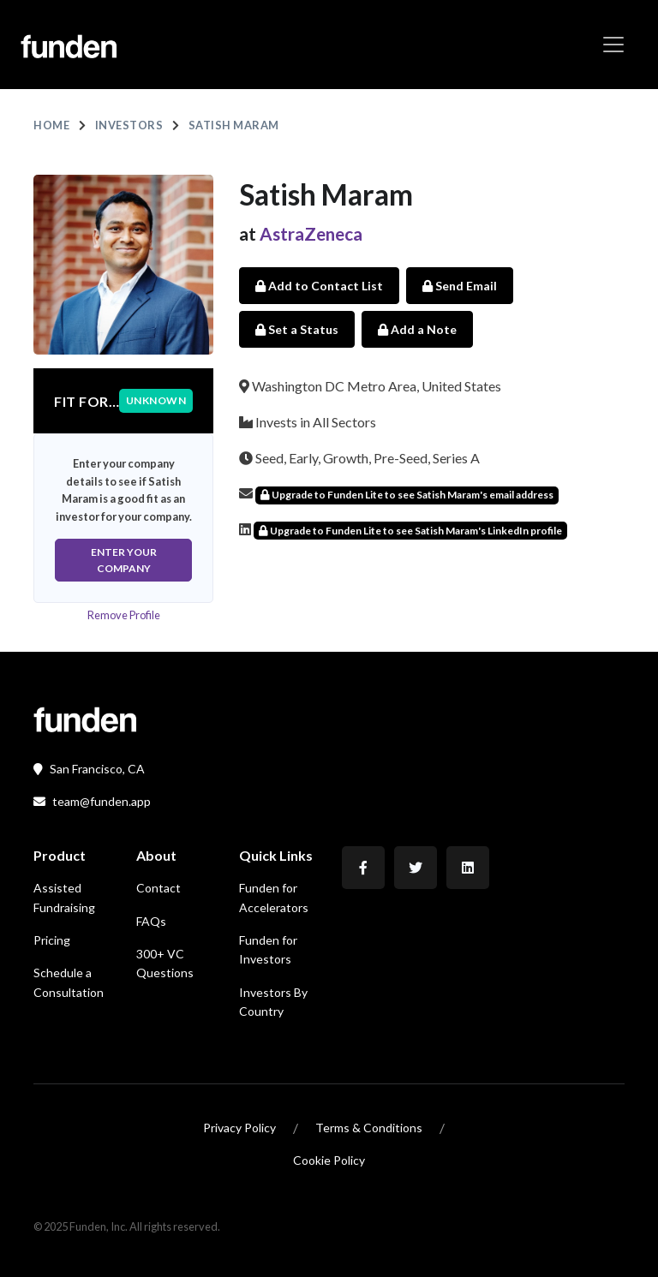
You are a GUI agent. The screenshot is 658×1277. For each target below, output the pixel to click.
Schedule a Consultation (68, 982)
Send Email (459, 285)
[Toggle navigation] (613, 45)
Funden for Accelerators (273, 897)
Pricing (51, 940)
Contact (158, 887)
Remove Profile (123, 615)
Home (51, 125)
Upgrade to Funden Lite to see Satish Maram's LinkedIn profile (410, 530)
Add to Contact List (319, 285)
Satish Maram (233, 125)
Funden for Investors (268, 949)
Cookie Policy (329, 1160)
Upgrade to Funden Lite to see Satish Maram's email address (406, 494)
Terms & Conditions (368, 1127)
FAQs (151, 921)
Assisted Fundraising (64, 897)
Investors (129, 125)
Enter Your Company (124, 560)
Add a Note (417, 329)
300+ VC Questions (165, 963)
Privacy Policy (239, 1127)
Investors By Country (273, 1001)
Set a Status (296, 329)
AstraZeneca (311, 234)
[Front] (84, 717)
